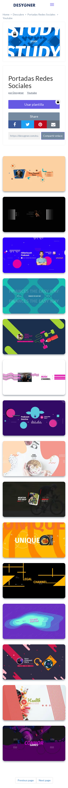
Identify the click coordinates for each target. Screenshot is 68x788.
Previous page (26, 780)
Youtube (8, 18)
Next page (45, 780)
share (34, 116)
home (6, 14)
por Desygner (16, 92)
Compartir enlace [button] (53, 135)
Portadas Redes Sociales (41, 14)
